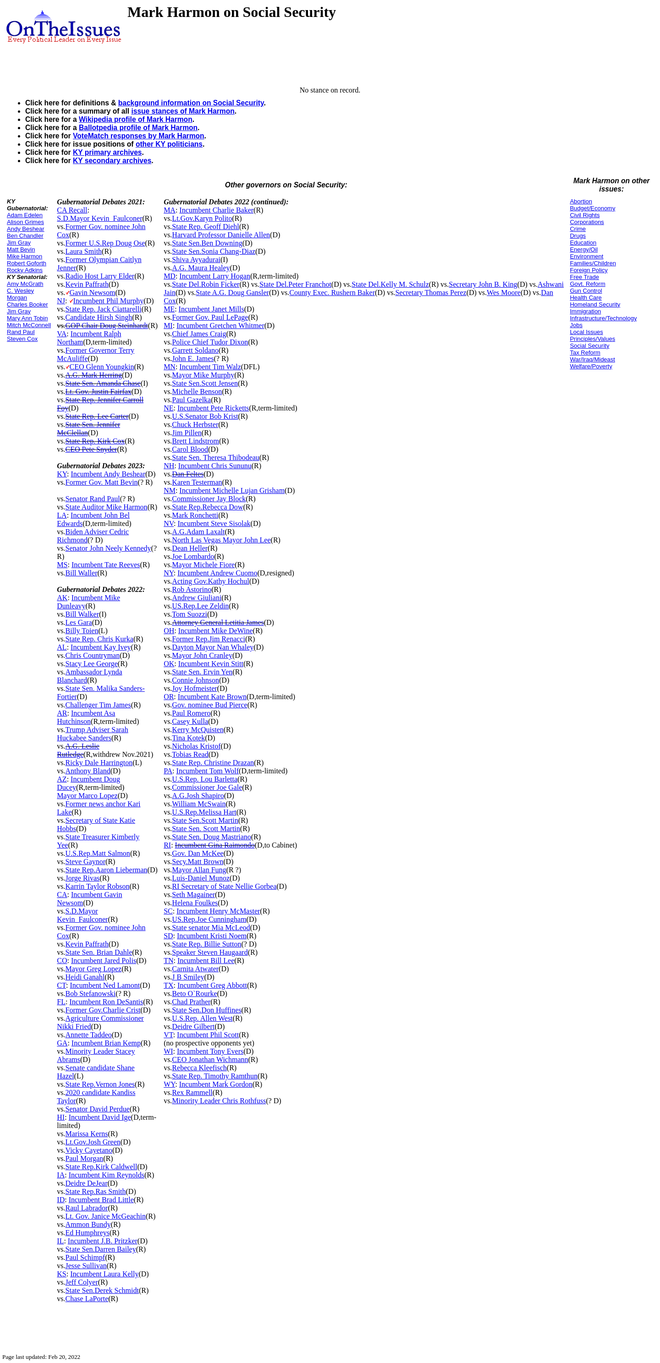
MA (170, 210)
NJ (61, 301)
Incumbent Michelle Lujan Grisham (232, 490)
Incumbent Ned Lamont (105, 985)
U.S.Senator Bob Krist (205, 416)
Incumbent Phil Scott (208, 1035)
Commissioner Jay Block (209, 499)
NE (168, 408)
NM (170, 490)
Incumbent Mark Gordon (216, 1084)
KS (61, 1274)
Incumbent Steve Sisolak (214, 523)
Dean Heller (190, 548)
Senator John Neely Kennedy (108, 548)
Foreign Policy (588, 270)
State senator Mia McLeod (211, 927)
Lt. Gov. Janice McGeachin (106, 1216)
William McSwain (199, 804)
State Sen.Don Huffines (206, 1010)
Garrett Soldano (195, 350)
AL (61, 647)
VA (61, 334)
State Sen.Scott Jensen (205, 383)
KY (62, 474)
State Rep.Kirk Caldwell (102, 1167)
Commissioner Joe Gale (207, 787)
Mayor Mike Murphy (203, 375)
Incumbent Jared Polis (103, 960)
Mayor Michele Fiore (203, 565)
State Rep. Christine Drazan (213, 762)
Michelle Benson (197, 391)
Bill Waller (82, 573)
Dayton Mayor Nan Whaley (212, 647)
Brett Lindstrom (195, 441)
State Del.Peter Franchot (295, 284)
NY (169, 573)
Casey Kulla (190, 721)
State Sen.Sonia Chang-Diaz (213, 251)
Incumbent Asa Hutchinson (86, 717)
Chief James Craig (199, 334)
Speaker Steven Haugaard (210, 952)
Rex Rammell (192, 1092)
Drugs (578, 235)
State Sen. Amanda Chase (103, 383)
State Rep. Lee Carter (97, 416)
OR (169, 697)
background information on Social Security (191, 103)
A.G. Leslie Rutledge (78, 750)
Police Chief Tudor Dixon (210, 342)
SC (168, 911)
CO (62, 960)
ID (61, 1200)
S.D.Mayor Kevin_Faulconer (99, 218)
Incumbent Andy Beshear (108, 474)
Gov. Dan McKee (197, 853)
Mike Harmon (24, 256)
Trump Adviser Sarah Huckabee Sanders (92, 734)
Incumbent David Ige (100, 1117)
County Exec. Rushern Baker (332, 292)
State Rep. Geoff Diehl (205, 226)
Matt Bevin (21, 249)
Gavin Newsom (93, 292)
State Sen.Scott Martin (205, 820)
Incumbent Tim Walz (210, 367)
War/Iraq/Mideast (592, 359)
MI (168, 325)
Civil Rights (585, 215)
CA (62, 894)
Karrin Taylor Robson (98, 886)
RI (167, 845)
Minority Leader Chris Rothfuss (219, 1101)
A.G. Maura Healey (201, 268)
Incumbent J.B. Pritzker (103, 1241)
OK (169, 664)
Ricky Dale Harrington (99, 762)
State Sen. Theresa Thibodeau (215, 457)
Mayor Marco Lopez (87, 795)
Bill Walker (82, 614)
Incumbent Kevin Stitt (210, 664)
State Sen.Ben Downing (207, 243)
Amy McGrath (25, 283)
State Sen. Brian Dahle (99, 952)
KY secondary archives (112, 160)
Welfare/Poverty (591, 366)
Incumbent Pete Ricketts (213, 408)
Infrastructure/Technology (603, 318)
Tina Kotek (188, 738)
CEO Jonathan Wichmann (210, 1059)
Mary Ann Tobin (27, 318)
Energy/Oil (584, 249)
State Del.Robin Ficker (205, 284)
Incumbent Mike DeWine (215, 631)
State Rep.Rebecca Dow (207, 507)
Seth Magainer (193, 894)
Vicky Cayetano (89, 1150)
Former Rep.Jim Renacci (208, 639)
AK (62, 598)
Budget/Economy (592, 208)
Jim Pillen (186, 433)
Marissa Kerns (87, 1134)
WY (169, 1084)
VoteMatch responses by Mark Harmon (138, 136)
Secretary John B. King (483, 284)
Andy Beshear (25, 228)
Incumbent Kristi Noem (212, 936)
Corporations (587, 222)
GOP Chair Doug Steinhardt (107, 325)
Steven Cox (22, 338)
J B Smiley (188, 977)
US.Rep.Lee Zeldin (200, 606)
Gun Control (586, 290)
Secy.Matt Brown (197, 861)
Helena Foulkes (195, 903)
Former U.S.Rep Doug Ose (105, 243)
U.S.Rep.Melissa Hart (204, 812)
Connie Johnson (195, 680)
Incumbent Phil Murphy (108, 301)
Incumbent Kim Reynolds (106, 1175)
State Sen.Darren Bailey (101, 1249)
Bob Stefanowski (91, 993)
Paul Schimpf (85, 1257)
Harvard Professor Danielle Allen (221, 235)
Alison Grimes (25, 222)
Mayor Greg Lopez (94, 969)
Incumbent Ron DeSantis (106, 1002)
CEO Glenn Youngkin (102, 367)
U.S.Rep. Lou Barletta (204, 779)
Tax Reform (585, 352)
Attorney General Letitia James (218, 622)
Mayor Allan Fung (199, 870)
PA (168, 771)
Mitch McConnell (29, 325)
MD (170, 276)
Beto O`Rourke (194, 993)
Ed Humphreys (88, 1233)
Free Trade (584, 277)
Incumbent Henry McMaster (218, 911)
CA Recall (72, 210)
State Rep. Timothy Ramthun (215, 1076)
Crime (578, 228)
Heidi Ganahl (85, 977)
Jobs (576, 325)
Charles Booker (27, 304)
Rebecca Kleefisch (199, 1068)
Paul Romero (191, 713)
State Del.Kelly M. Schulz (390, 284)
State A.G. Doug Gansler (232, 292)
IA (61, 1175)
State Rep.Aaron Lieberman (107, 870)
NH (169, 466)
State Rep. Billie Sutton (206, 944)
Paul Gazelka (191, 400)
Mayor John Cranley (202, 655)
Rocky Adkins (25, 270)
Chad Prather (191, 1002)
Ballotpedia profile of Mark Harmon (138, 127)
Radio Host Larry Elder (100, 276)
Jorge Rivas (83, 878)
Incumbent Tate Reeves (106, 565)
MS (62, 565)
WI (168, 1051)
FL (61, 1002)
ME (169, 309)
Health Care (585, 297)
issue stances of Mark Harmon (182, 111)
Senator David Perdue (98, 1109)
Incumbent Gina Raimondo (215, 845)
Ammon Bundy (88, 1224)
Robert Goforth (26, 263)
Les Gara (79, 622)
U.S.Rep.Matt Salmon (98, 853)
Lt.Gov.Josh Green (93, 1142)
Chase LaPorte (87, 1299)
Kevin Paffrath (87, 284)
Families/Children (593, 263)
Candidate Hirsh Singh (99, 317)
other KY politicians (169, 144)
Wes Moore (504, 292)
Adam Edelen (25, 215)
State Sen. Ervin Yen (202, 672)
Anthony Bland (88, 771)
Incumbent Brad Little (101, 1200)
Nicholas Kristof (196, 746)
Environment (586, 256)
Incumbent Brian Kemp (106, 1043)
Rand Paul (21, 331)
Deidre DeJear (87, 1183)
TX (168, 985)
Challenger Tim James (98, 705)
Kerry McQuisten (197, 730)
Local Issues (586, 331)
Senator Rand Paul (93, 499)
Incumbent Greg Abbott (212, 985)
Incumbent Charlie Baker (216, 210)
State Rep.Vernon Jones (100, 1084)
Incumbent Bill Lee (205, 960)
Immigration (585, 311)
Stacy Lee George (92, 664)
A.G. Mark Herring (94, 375)
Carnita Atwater (195, 969)
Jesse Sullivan (86, 1266)
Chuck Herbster (195, 424)
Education (583, 242)
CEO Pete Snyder (91, 449)
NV (169, 523)
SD (168, 936)
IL (60, 1241)
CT (61, 985)
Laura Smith (84, 251)
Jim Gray (19, 242)
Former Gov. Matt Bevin (102, 482)
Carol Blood (190, 449)
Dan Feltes (188, 474)
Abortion (581, 201)
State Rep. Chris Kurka (99, 639)
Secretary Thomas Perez (430, 292)
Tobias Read (190, 754)
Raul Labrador (87, 1208)
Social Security (589, 345)
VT (168, 1035)
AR (62, 713)
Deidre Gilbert (193, 1026)
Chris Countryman (93, 655)
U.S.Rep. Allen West (202, 1018)
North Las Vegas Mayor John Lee (221, 540)
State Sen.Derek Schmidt (102, 1290)
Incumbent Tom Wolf (207, 771)
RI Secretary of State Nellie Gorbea (224, 886)
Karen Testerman (197, 482)
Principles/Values (592, 338)
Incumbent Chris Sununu (215, 466)
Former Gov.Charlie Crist (103, 1010)
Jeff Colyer (82, 1282)
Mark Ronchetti (195, 515)
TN (168, 960)
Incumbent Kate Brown (212, 697)
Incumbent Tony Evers (210, 1051)
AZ (61, 779)
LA (61, 515)
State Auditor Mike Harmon (107, 507)
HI (61, 1117)
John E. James (193, 358)
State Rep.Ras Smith (96, 1191)
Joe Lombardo (193, 556)
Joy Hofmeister (194, 688)
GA (62, 1043)
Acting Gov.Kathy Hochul (210, 581)
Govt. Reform (587, 283)
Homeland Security (595, 304)
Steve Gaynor (86, 861)
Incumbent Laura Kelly (104, 1274)
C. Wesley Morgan (20, 294)
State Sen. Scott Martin (206, 828)
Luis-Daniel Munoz (201, 878)
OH (169, 631)
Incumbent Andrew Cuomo (217, 573)
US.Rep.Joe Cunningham (209, 919)
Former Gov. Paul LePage (210, 317)
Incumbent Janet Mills (211, 309)
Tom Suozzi (189, 614)
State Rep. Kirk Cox (95, 441)
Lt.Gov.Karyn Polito (202, 218)
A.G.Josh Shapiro (198, 795)
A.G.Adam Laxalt (198, 532)
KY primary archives (107, 152)
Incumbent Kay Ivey (101, 647)
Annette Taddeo (89, 1035)
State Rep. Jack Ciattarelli (104, 309)
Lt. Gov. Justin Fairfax (99, 391)
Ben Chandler (25, 235)
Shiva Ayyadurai (196, 259)
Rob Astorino (191, 589)
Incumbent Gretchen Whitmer (220, 325)
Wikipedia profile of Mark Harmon (135, 119)
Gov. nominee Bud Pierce (209, 705)
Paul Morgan (85, 1158)
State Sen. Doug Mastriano (211, 837)
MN (170, 367)
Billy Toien (82, 631)
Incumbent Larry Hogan (214, 276)
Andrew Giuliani (196, 598)
